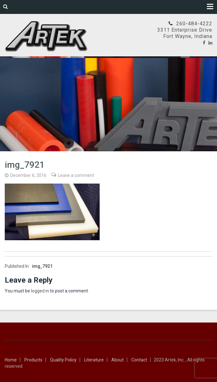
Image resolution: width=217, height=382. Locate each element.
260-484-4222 (194, 24)
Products (33, 360)
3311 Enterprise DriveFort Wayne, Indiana (184, 33)
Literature (94, 360)
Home (11, 360)
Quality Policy (63, 360)
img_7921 (29, 266)
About (117, 360)
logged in (40, 290)
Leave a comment (76, 175)
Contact (139, 360)
